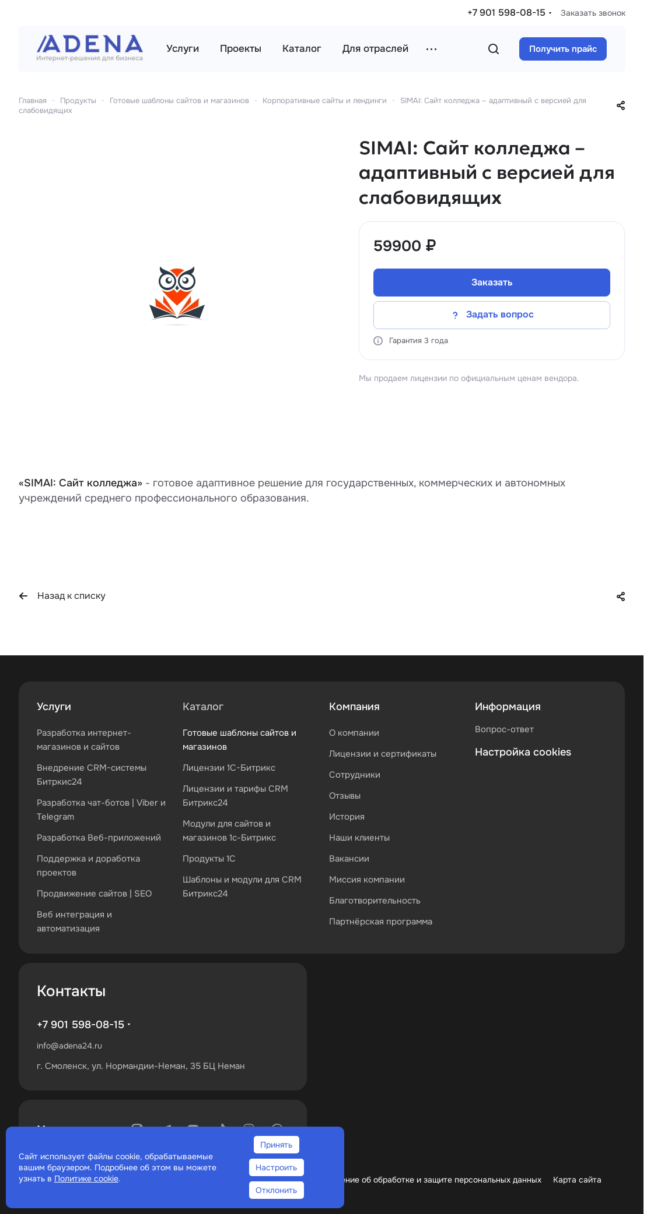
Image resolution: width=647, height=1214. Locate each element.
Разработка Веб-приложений (99, 838)
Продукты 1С (209, 858)
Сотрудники (354, 775)
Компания (354, 706)
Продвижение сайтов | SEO (94, 893)
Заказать (492, 282)
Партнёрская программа (380, 921)
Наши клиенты (359, 838)
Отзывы (345, 796)
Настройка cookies (523, 752)
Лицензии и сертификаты (382, 754)
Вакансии (349, 858)
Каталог (203, 706)
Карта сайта (577, 1179)
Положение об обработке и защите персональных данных (427, 1179)
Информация (508, 706)
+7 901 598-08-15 (506, 12)
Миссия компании (367, 879)
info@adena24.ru (69, 1045)
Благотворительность (375, 900)
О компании (354, 733)
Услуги (54, 706)
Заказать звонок (593, 13)
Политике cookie (86, 1178)
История (347, 817)
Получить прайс (563, 49)
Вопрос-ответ (504, 729)
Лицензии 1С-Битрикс (229, 768)
